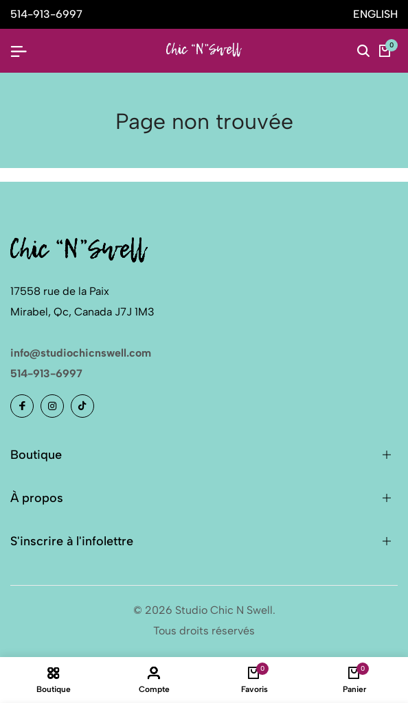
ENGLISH (375, 14)
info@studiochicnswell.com (80, 352)
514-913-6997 (46, 373)
